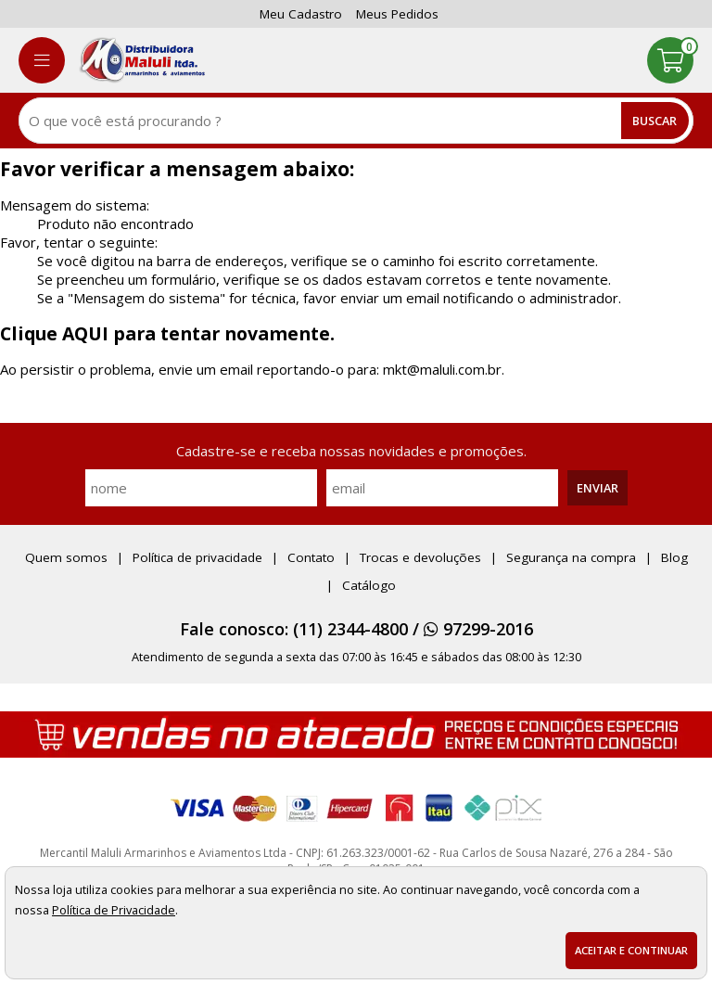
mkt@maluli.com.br (442, 369)
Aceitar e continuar (631, 950)
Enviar (597, 487)
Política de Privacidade (113, 909)
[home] (142, 60)
